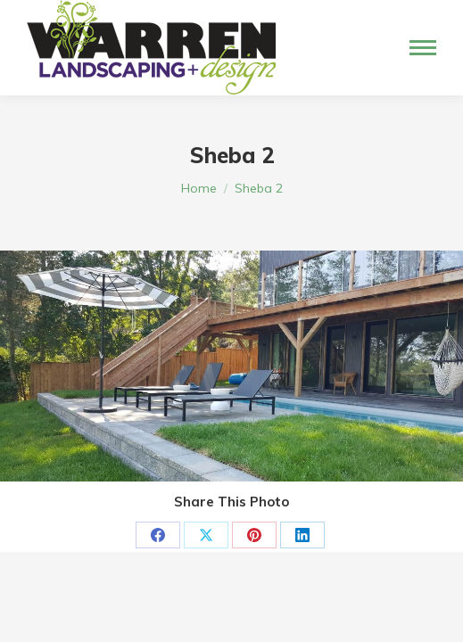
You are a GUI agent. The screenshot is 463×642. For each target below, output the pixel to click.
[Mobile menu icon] (422, 47)
